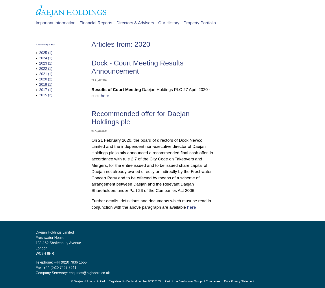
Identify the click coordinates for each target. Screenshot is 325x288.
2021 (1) (45, 74)
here (105, 95)
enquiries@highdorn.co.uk (89, 273)
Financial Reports (96, 22)
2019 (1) (45, 84)
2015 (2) (45, 95)
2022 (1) (45, 69)
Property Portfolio (200, 22)
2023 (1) (45, 63)
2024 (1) (45, 58)
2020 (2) (45, 79)
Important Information (56, 22)
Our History (168, 22)
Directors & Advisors (135, 22)
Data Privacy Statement (239, 281)
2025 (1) (45, 53)
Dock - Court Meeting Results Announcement (137, 67)
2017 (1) (45, 90)
